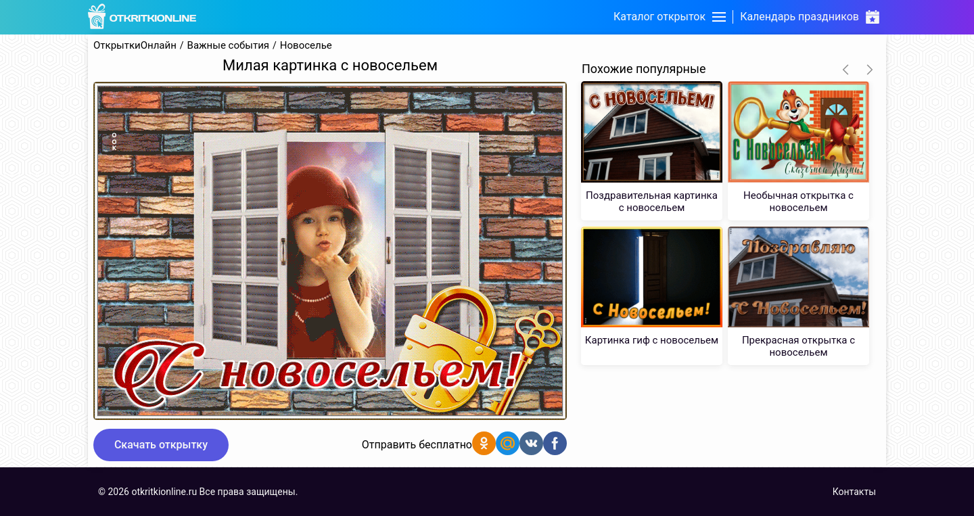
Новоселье (306, 45)
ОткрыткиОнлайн (135, 45)
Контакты (854, 491)
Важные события (228, 45)
